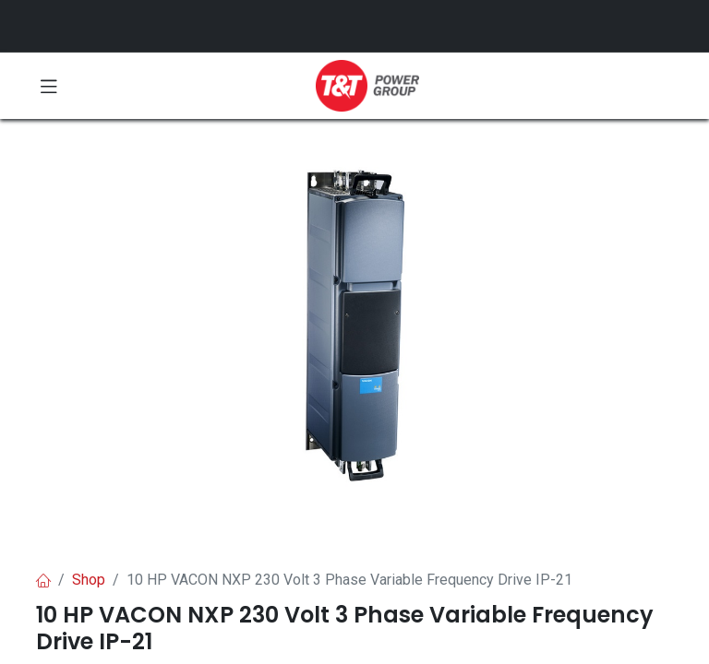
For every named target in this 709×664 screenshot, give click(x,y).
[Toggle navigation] (49, 85)
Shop (88, 579)
